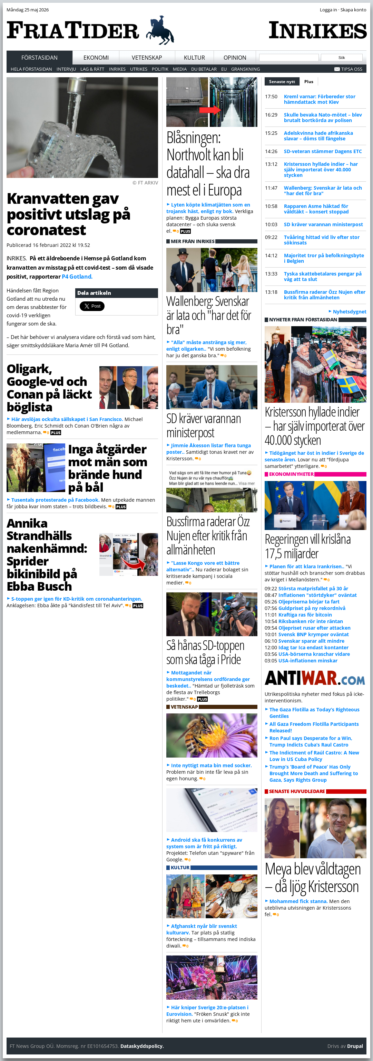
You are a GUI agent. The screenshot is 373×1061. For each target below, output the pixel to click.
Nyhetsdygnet (349, 311)
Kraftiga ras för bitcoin (305, 614)
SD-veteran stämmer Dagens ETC (323, 151)
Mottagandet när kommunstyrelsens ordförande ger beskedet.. (208, 679)
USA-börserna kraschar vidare (314, 654)
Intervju (66, 69)
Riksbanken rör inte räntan (310, 621)
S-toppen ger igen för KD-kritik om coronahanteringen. (76, 598)
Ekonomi (96, 57)
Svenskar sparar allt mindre (311, 641)
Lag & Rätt (92, 69)
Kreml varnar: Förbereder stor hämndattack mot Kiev (319, 99)
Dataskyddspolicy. (142, 1046)
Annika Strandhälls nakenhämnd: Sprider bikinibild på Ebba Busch (47, 554)
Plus (308, 81)
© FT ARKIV (145, 182)
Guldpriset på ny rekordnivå (311, 608)
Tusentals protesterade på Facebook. (55, 500)
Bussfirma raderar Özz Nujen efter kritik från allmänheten (324, 295)
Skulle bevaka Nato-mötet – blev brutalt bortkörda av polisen (323, 117)
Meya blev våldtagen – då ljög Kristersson (313, 877)
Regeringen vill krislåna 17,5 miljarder (308, 545)
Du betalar (204, 69)
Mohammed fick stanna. (298, 901)
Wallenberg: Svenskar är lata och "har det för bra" (323, 190)
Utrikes (138, 69)
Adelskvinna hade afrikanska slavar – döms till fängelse (318, 136)
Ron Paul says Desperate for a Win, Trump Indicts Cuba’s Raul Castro (310, 741)
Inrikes (117, 69)
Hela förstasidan (31, 69)
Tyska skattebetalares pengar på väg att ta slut (323, 276)
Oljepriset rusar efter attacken (314, 627)
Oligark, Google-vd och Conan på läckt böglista (49, 387)
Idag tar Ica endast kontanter (313, 647)
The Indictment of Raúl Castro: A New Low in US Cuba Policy (314, 755)
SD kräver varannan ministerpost (323, 224)
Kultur (194, 57)
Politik (160, 69)
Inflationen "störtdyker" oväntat (317, 595)
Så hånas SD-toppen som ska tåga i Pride (205, 651)
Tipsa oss (351, 69)
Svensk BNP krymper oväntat (313, 634)
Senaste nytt (284, 80)
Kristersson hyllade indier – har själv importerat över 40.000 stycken (321, 169)
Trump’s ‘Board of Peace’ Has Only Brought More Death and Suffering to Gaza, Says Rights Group (313, 773)
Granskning (245, 69)
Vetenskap (147, 57)
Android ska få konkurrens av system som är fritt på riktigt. (204, 843)
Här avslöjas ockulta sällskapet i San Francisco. (67, 419)
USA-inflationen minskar (307, 660)
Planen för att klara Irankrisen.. (306, 566)
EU (224, 69)
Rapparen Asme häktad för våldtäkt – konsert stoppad (316, 209)
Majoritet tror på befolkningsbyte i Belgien (324, 258)
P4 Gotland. (77, 276)
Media (180, 69)
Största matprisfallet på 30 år (313, 588)
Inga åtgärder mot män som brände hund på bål (107, 467)
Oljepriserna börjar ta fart (309, 601)
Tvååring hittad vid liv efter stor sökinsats (322, 240)
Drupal (355, 1046)
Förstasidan (39, 57)
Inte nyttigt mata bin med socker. (211, 765)
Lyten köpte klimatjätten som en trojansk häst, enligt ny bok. (208, 207)
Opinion (235, 57)
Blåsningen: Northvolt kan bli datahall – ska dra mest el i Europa (207, 163)
